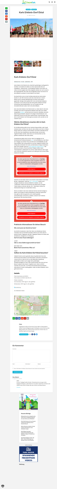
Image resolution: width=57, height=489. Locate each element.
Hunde (22, 81)
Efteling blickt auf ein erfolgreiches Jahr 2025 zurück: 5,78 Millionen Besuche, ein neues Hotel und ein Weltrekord (28, 417)
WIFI (32, 81)
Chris (28, 15)
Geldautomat (17, 81)
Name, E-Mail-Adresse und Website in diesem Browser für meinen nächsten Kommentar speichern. (29, 368)
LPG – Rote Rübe (34, 181)
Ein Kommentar (32, 15)
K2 (32, 140)
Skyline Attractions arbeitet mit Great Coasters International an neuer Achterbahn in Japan (28, 427)
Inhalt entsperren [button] (31, 169)
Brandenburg (34, 9)
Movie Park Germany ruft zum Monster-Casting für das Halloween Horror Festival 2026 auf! (28, 422)
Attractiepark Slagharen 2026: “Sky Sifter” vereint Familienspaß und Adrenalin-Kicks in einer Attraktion (27, 439)
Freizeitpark (28, 9)
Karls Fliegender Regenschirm (36, 146)
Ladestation (27, 81)
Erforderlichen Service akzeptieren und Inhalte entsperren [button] (31, 173)
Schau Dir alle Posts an (24, 334)
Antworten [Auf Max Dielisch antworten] (18, 387)
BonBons (22, 112)
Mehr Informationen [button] (31, 166)
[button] (31, 304)
